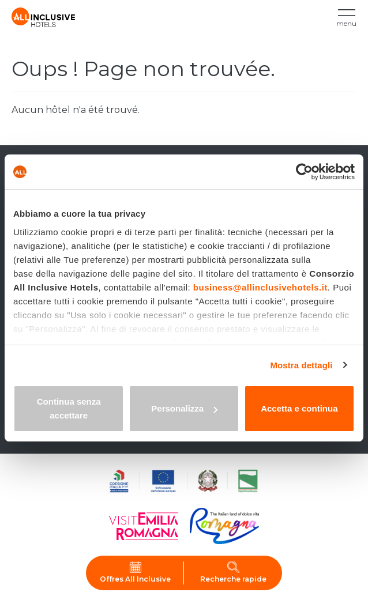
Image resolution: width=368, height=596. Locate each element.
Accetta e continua (299, 408)
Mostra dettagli (301, 365)
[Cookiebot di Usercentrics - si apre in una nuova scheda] (304, 171)
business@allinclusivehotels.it (260, 287)
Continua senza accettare (69, 408)
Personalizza (184, 408)
